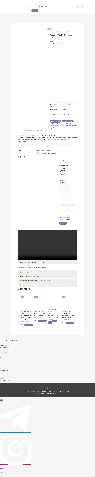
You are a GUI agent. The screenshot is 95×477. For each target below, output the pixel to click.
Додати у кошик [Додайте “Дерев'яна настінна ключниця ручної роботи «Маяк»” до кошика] (53, 323)
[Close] (51, 41)
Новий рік (67, 6)
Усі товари (49, 6)
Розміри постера (54, 39)
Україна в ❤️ (75, 6)
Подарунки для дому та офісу (57, 125)
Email (60, 209)
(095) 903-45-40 (42, 6)
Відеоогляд (41, 131)
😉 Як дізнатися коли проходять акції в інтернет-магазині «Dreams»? (40, 286)
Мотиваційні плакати (69, 123)
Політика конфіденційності (47, 371)
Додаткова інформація (28, 131)
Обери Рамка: (53, 109)
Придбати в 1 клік (68, 121)
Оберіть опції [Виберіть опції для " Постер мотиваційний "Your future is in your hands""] (25, 326)
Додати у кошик (55, 121)
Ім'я (60, 202)
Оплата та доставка (47, 368)
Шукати (35, 10)
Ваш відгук (62, 183)
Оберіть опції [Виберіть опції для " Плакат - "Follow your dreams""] (39, 322)
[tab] (22, 131)
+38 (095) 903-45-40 (4, 378)
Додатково (52, 114)
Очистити (62, 112)
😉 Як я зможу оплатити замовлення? (30, 273)
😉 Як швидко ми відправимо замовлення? (32, 263)
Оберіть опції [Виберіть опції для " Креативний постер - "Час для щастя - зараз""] (66, 324)
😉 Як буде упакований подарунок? (30, 277)
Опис (22, 131)
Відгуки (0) (36, 131)
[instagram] (47, 389)
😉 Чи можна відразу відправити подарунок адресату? (35, 282)
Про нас (47, 364)
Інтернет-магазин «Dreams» (56, 31)
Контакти (47, 366)
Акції (47, 362)
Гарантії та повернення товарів (47, 369)
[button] (8, 345)
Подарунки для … (58, 6)
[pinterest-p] (47, 391)
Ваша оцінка (62, 178)
